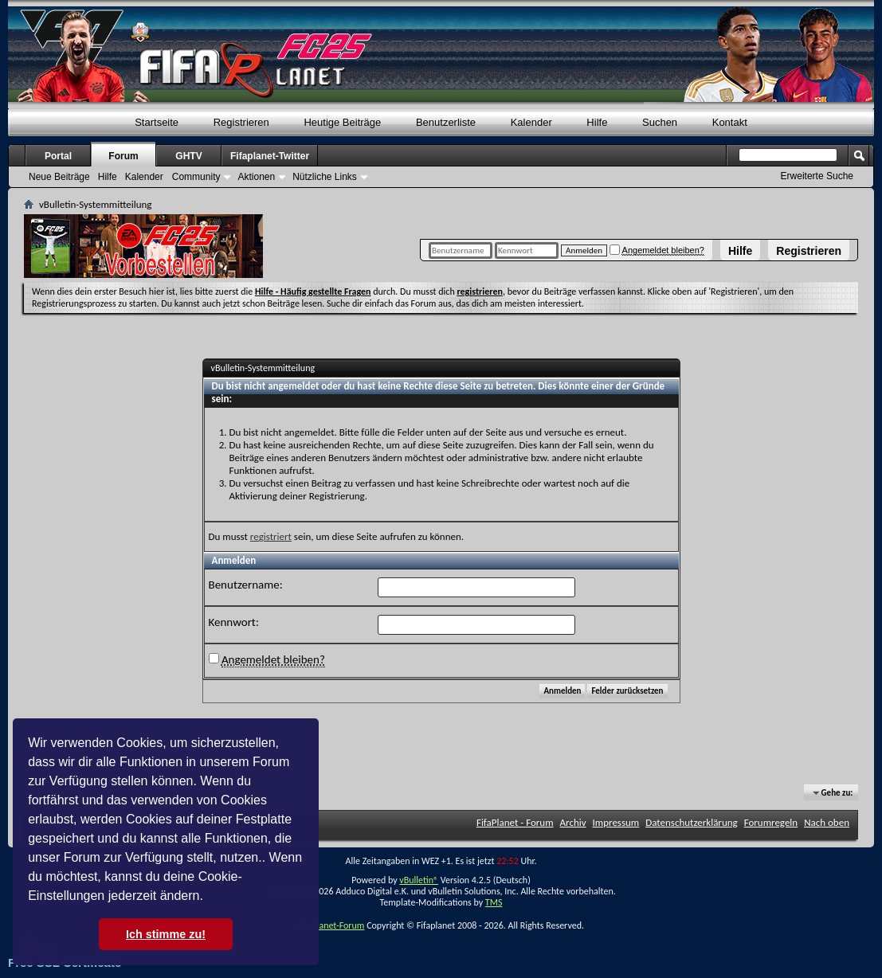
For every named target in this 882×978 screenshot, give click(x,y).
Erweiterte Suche (817, 176)
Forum (123, 156)
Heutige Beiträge (342, 122)
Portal (58, 156)
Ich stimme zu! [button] (166, 934)
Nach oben (826, 822)
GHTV (188, 156)
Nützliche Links (324, 176)
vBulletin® (418, 880)
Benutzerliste (446, 122)
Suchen (659, 122)
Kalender (531, 122)
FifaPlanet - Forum (515, 822)
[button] (208, 897)
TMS (494, 902)
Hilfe (740, 250)
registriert (271, 536)
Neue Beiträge (59, 176)
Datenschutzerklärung (691, 822)
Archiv (573, 822)
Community (196, 176)
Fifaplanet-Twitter (269, 156)
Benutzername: (246, 584)
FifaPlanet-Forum (331, 925)
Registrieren (808, 250)
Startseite (156, 122)
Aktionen (256, 176)
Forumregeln (771, 822)
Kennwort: (234, 622)
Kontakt (729, 122)
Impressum (616, 822)
